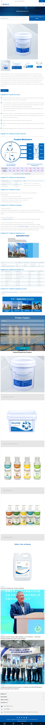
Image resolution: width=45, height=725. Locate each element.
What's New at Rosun (22, 544)
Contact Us (4, 90)
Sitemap (18, 721)
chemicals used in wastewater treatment (9, 292)
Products (3, 694)
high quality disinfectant (7, 219)
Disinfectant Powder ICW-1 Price (37, 17)
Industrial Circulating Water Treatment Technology (12, 588)
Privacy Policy (23, 721)
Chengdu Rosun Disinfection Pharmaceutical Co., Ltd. (20, 719)
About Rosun (4, 699)
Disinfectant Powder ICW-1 (4, 18)
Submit (22, 348)
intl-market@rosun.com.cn (7, 706)
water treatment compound (23, 226)
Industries (4, 696)
